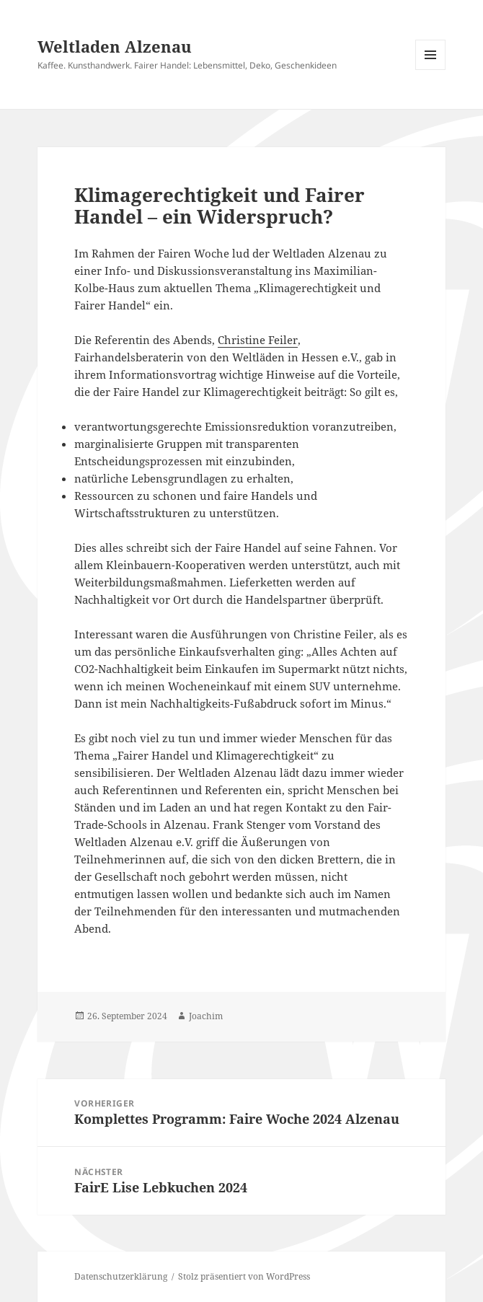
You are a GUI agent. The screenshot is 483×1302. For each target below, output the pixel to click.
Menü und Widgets (431, 69)
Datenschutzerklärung (120, 1276)
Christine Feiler (258, 340)
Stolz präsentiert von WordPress (244, 1276)
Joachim (206, 1016)
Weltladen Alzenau (114, 46)
